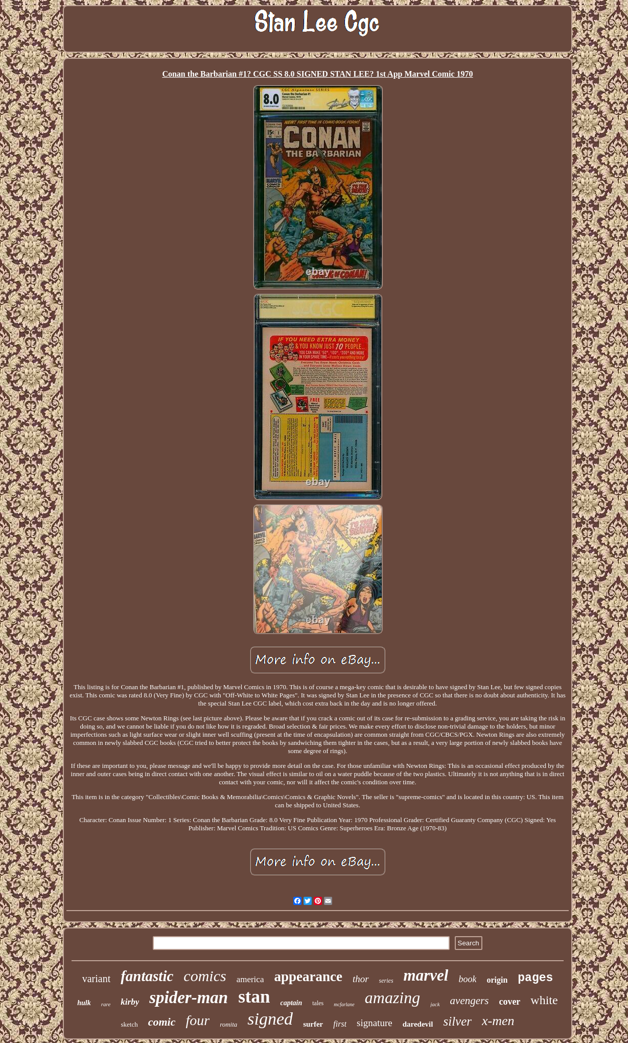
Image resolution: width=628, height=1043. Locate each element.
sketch (129, 1024)
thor (361, 978)
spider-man (188, 997)
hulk (83, 1003)
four (197, 1020)
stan (254, 997)
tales (317, 1003)
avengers (469, 1000)
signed (270, 1018)
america (250, 979)
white (543, 1000)
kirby (130, 1002)
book (467, 979)
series (386, 980)
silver (457, 1021)
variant (96, 978)
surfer (313, 1024)
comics (204, 975)
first (339, 1023)
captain (291, 1003)
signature (374, 1022)
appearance (308, 976)
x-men (498, 1020)
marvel (426, 975)
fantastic (147, 976)
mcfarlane (344, 1004)
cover (509, 1001)
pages (535, 978)
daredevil (418, 1024)
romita (228, 1024)
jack (434, 1004)
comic (162, 1021)
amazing (392, 997)
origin (496, 980)
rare (106, 1004)
